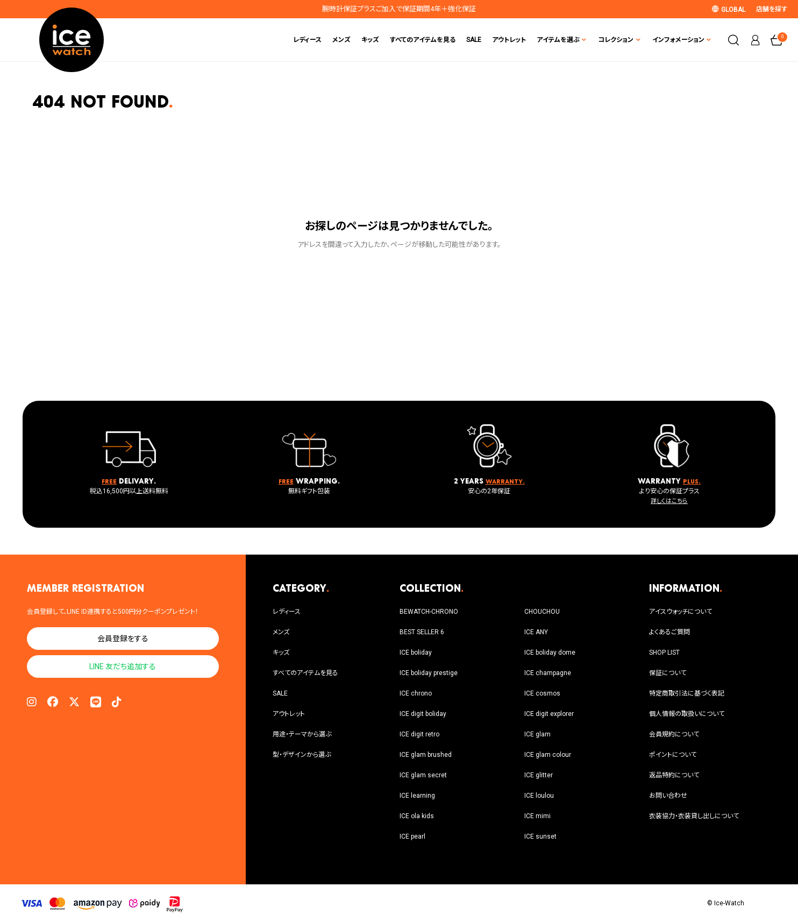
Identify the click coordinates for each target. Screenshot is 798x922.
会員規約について (674, 734)
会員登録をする (122, 638)
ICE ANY (536, 632)
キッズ (370, 40)
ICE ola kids (417, 816)
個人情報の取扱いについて (686, 714)
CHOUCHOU (542, 611)
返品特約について (674, 775)
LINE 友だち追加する (122, 666)
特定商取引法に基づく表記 (686, 693)
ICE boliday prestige (429, 673)
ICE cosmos (542, 693)
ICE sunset (540, 836)
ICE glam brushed (426, 754)
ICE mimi (537, 816)
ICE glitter (538, 775)
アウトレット (509, 40)
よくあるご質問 (669, 632)
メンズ (341, 40)
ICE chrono (416, 693)
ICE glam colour (547, 754)
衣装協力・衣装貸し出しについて (694, 816)
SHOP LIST (664, 652)
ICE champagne (547, 673)
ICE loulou (539, 795)
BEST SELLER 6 (422, 632)
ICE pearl (412, 836)
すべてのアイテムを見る (422, 40)
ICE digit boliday (423, 714)
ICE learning (417, 795)
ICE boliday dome (549, 652)
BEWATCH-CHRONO (429, 611)
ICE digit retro (419, 734)
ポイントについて (672, 754)
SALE (473, 40)
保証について (667, 673)
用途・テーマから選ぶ (302, 734)
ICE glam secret (423, 775)
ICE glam (537, 734)
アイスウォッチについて (680, 611)
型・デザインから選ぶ (302, 754)
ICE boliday (416, 652)
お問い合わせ (668, 795)
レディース (307, 40)
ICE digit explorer (549, 714)
